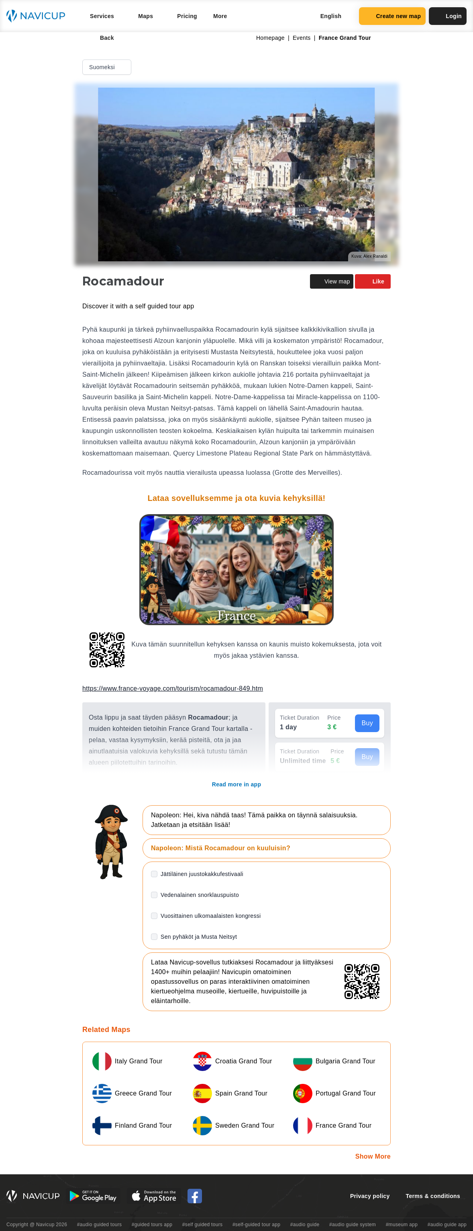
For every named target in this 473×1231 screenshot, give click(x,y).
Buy (367, 723)
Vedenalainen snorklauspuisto (200, 895)
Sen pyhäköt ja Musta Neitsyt (199, 937)
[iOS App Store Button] (154, 1196)
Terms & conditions (433, 1196)
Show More (373, 1156)
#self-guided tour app (256, 1224)
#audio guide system (352, 1224)
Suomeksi (107, 67)
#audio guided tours (99, 1224)
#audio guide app (447, 1224)
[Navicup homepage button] (38, 16)
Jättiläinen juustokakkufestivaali (202, 874)
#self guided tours (202, 1224)
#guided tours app (152, 1224)
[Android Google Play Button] (93, 1196)
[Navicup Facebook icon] (195, 1196)
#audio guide (305, 1224)
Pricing (187, 16)
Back (101, 38)
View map (331, 281)
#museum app (402, 1224)
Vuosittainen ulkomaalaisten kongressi (211, 916)
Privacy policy (370, 1196)
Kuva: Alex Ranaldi (369, 256)
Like (372, 281)
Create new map (392, 16)
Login (448, 16)
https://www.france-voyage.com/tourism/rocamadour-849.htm (172, 688)
